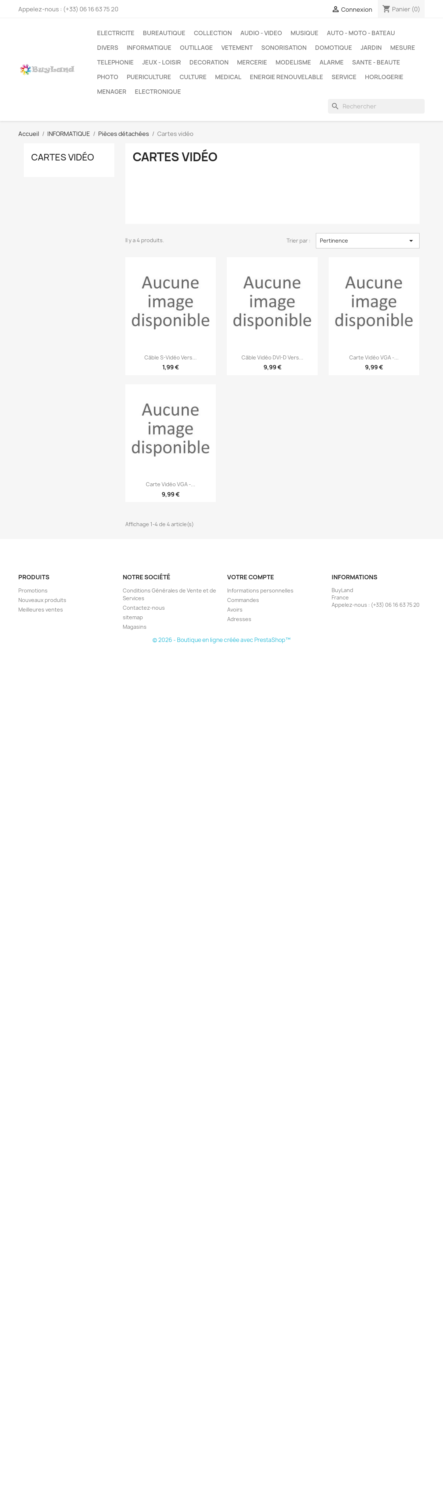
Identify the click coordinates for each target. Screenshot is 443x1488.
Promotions (33, 590)
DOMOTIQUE (333, 48)
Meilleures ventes (40, 609)
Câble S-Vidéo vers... (170, 357)
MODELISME (293, 62)
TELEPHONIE (115, 62)
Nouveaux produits (42, 600)
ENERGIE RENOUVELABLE (286, 77)
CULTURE (193, 77)
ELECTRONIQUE (158, 92)
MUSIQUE (304, 33)
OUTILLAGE (196, 48)
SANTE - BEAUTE (376, 62)
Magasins (135, 626)
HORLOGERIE (384, 77)
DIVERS (107, 48)
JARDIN (371, 48)
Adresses (239, 619)
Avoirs (235, 609)
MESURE (402, 48)
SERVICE (344, 77)
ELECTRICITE (115, 33)
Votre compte (250, 577)
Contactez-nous (144, 607)
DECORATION (209, 62)
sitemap (133, 617)
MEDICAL (228, 77)
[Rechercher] (376, 106)
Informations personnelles (260, 590)
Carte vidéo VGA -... (374, 357)
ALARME (332, 62)
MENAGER (111, 92)
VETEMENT (237, 48)
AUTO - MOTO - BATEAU (361, 33)
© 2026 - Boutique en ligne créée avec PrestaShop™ (221, 640)
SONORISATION (284, 48)
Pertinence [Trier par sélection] (367, 240)
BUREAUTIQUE (164, 33)
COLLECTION (213, 33)
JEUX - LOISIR (161, 62)
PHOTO (107, 77)
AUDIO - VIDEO (261, 33)
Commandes (243, 600)
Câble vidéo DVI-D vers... (272, 357)
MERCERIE (252, 62)
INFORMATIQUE (149, 48)
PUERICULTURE (149, 77)
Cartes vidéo (62, 157)
